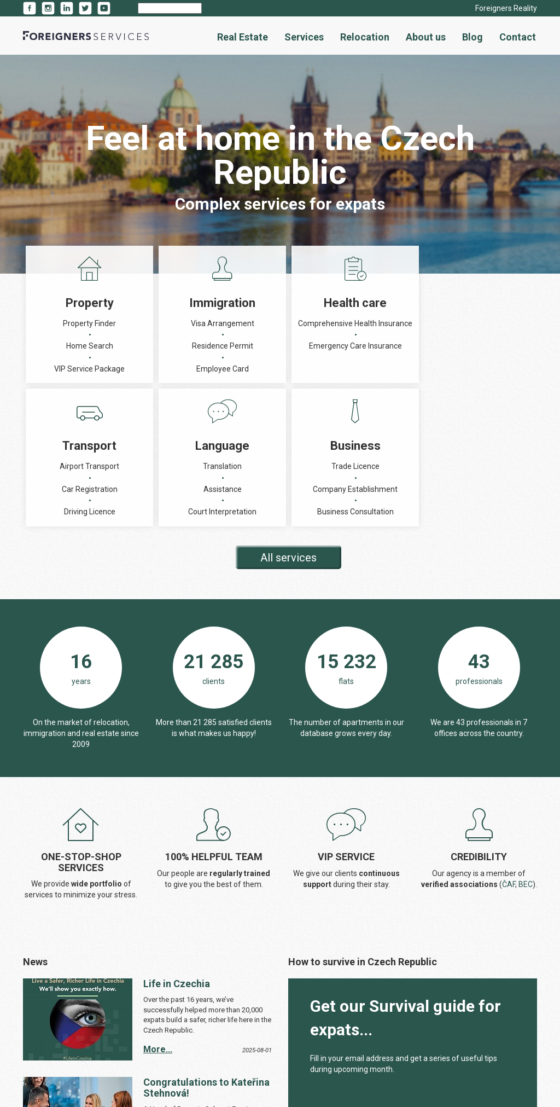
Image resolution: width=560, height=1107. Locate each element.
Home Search (67, 345)
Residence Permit (155, 345)
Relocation (364, 37)
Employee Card (155, 368)
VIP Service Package (67, 368)
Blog (472, 37)
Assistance (419, 345)
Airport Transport (331, 323)
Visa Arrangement (155, 323)
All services (288, 426)
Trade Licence (507, 323)
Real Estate (242, 37)
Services (304, 37)
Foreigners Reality (506, 8)
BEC (525, 753)
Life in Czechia (176, 852)
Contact (517, 37)
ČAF (508, 753)
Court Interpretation (419, 368)
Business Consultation (507, 380)
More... (157, 918)
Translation (419, 323)
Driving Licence (331, 368)
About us (426, 37)
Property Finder (67, 323)
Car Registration (331, 345)
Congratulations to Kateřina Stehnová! (206, 956)
